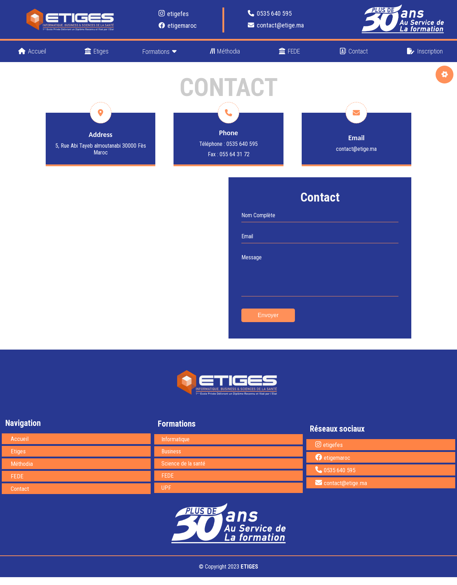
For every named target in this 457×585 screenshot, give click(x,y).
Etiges (97, 51)
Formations (159, 51)
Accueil (32, 51)
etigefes (174, 13)
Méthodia (225, 51)
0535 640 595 (270, 13)
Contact (354, 51)
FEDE (289, 51)
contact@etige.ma (276, 25)
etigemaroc (178, 25)
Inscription (424, 51)
